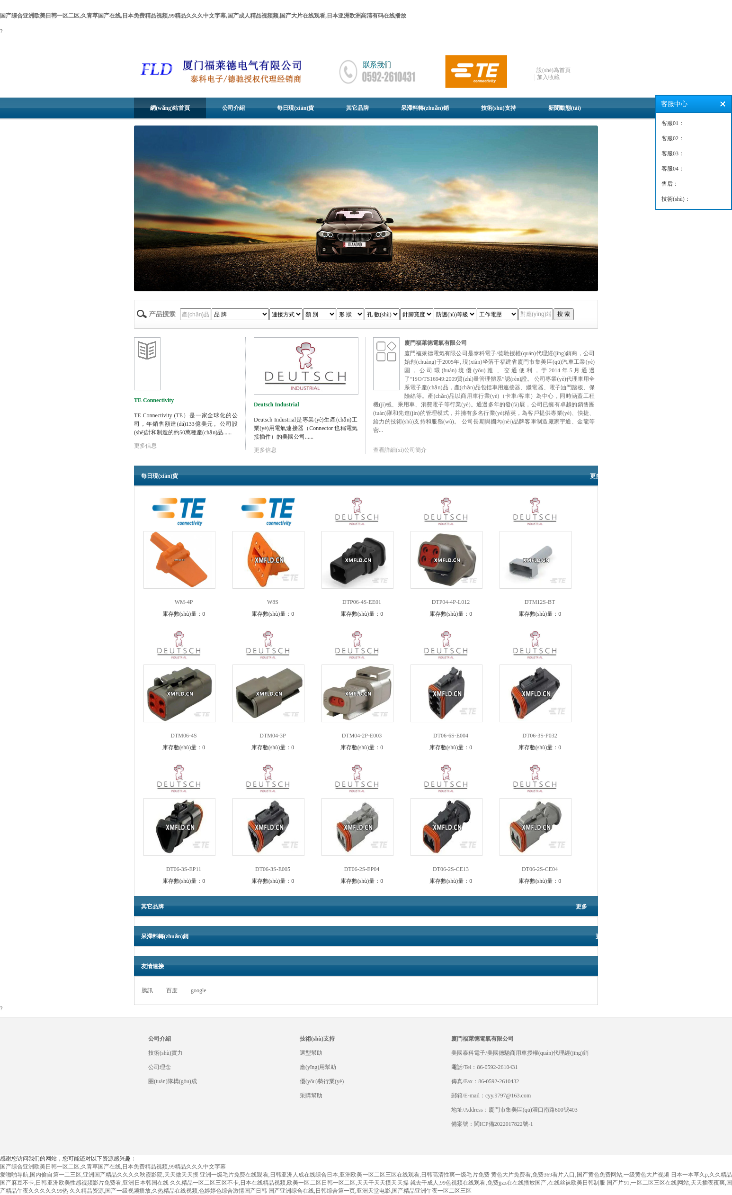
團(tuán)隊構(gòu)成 (172, 1081)
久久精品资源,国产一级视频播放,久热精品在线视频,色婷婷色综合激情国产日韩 (168, 1190)
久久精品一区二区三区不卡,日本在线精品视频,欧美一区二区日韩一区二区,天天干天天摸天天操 (289, 1182)
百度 (172, 990)
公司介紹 (233, 108)
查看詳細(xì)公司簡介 (400, 450)
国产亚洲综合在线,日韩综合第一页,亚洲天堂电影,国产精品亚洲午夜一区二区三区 (370, 1190)
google (198, 990)
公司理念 (159, 1067)
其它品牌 (357, 108)
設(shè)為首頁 (553, 70)
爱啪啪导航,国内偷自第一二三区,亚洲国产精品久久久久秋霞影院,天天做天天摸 (99, 1174)
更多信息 (145, 445)
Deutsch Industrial (276, 404)
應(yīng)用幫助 (318, 1067)
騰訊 (147, 990)
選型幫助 (311, 1053)
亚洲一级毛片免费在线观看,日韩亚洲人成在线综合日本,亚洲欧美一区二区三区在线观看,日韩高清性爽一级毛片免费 (345, 1174)
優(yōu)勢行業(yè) (322, 1081)
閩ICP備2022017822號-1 (503, 1124)
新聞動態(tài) (564, 108)
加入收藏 (548, 77)
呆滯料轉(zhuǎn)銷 (424, 108)
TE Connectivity (154, 400)
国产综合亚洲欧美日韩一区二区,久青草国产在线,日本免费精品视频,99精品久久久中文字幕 (113, 1166)
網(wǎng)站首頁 (170, 108)
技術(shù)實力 (165, 1053)
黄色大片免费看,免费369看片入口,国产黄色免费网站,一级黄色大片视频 (580, 1174)
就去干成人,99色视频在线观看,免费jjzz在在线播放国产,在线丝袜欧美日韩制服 (507, 1182)
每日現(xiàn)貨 (295, 108)
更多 (595, 476)
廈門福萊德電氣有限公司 (435, 343)
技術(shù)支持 (498, 108)
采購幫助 (311, 1095)
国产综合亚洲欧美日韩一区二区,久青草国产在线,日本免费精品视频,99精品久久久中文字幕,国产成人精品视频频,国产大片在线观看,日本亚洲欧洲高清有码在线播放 (203, 15)
